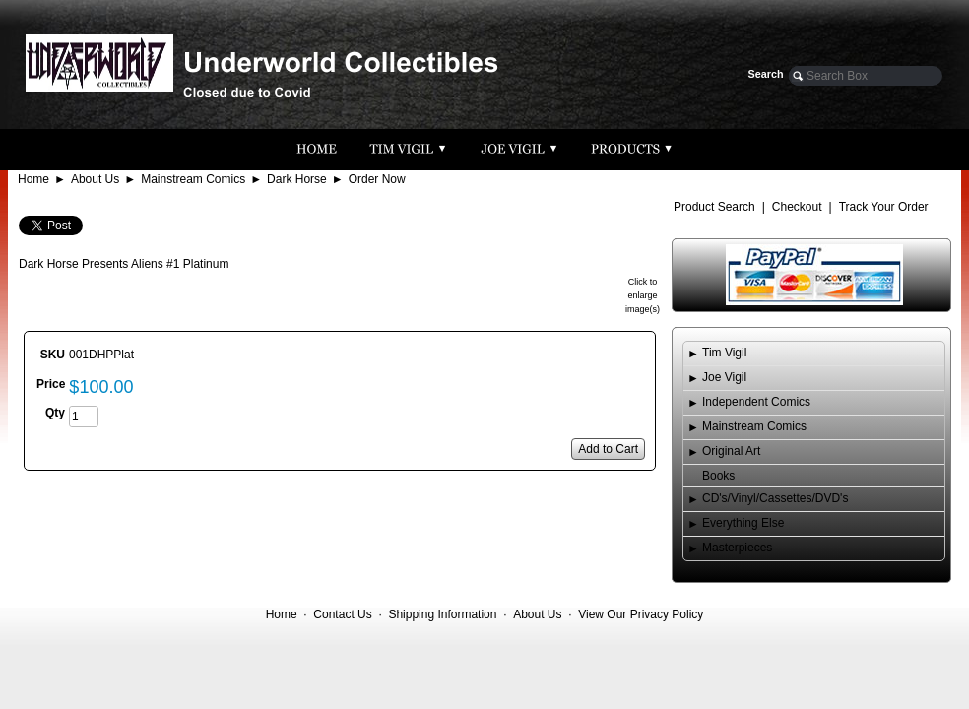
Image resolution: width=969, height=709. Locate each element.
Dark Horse (297, 179)
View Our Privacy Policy (640, 614)
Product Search (714, 207)
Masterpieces (737, 547)
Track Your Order (884, 207)
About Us (95, 179)
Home (33, 179)
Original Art (731, 451)
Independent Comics (756, 402)
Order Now (377, 179)
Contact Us (342, 614)
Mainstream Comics (193, 179)
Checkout (797, 207)
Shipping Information (442, 614)
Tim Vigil (724, 352)
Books (718, 476)
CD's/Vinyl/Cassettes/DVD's (775, 498)
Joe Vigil (724, 377)
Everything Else (743, 523)
